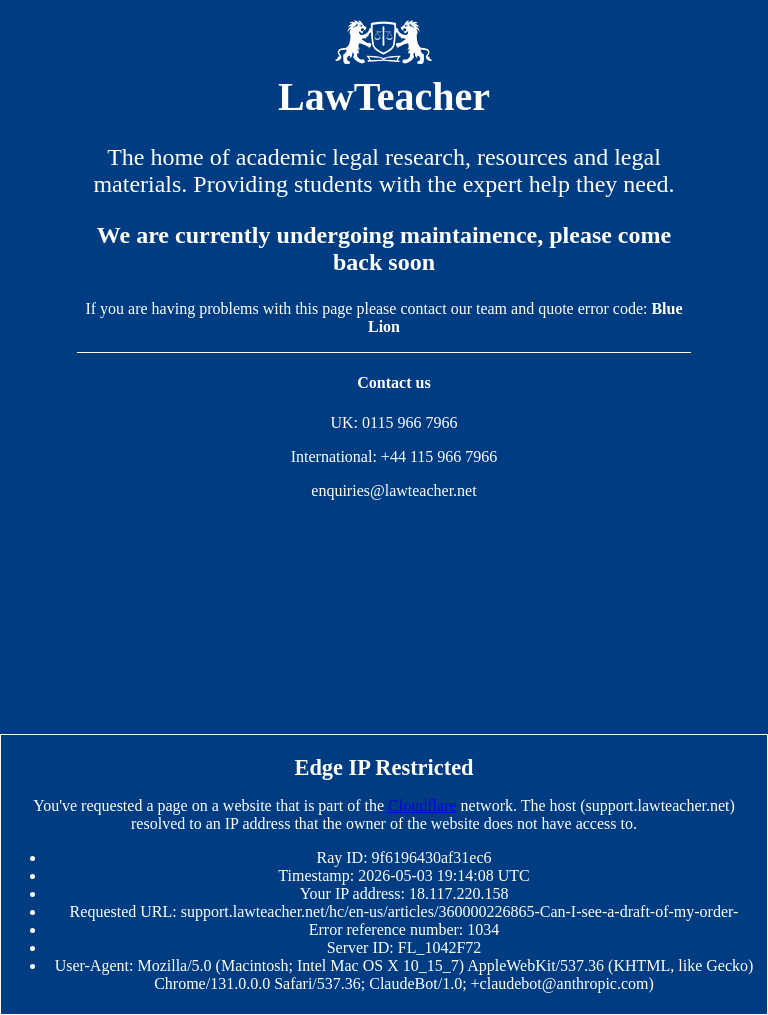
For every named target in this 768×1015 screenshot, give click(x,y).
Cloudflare (422, 805)
